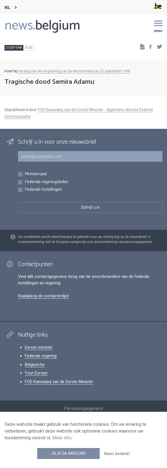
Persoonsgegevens (83, 408)
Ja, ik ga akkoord (68, 453)
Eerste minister (39, 347)
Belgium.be (35, 364)
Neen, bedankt (117, 453)
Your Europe (36, 372)
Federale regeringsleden (46, 182)
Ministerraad (36, 174)
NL (7, 8)
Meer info (62, 437)
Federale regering (41, 355)
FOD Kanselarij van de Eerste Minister (59, 381)
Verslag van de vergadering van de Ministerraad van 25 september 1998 (74, 71)
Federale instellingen (43, 189)
